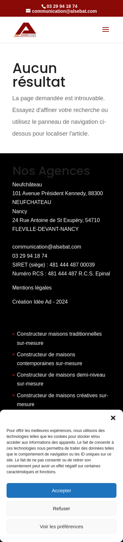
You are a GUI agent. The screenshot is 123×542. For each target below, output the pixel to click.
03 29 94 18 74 (30, 256)
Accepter (61, 490)
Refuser (61, 508)
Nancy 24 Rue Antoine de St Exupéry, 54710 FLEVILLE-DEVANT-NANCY (56, 220)
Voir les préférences (61, 526)
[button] (113, 418)
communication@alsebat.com (46, 247)
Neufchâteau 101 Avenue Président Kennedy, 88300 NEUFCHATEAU (57, 193)
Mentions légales (32, 287)
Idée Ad (42, 302)
